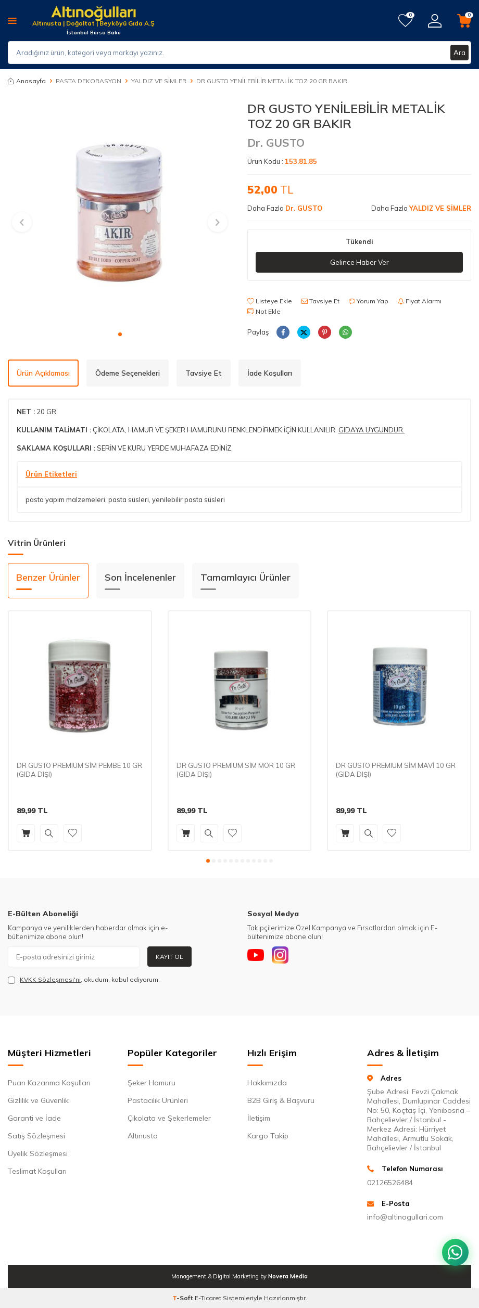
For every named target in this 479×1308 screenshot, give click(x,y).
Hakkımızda (267, 1082)
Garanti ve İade (34, 1118)
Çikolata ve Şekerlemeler (169, 1118)
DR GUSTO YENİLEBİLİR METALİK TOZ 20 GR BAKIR (271, 81)
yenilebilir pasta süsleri (188, 499)
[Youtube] (257, 956)
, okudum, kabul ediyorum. (84, 980)
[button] (120, 334)
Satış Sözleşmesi (36, 1135)
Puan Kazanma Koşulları (49, 1082)
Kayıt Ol (169, 956)
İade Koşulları (269, 373)
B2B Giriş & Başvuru (280, 1100)
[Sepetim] (464, 21)
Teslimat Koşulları (37, 1171)
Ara (459, 52)
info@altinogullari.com (405, 1217)
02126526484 (390, 1182)
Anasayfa (27, 81)
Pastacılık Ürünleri (158, 1100)
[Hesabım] (435, 21)
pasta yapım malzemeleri (65, 499)
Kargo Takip (267, 1135)
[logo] (93, 14)
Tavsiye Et (320, 301)
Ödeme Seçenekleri (127, 373)
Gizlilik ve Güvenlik (38, 1100)
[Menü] (12, 20)
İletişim (258, 1118)
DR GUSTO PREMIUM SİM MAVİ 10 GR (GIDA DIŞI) (396, 769)
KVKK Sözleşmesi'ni (50, 979)
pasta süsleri (128, 499)
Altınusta (143, 1135)
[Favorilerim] (405, 21)
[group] (120, 213)
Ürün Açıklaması (43, 373)
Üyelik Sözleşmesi (38, 1153)
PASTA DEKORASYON (88, 81)
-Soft (183, 1298)
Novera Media (288, 1276)
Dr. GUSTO (276, 142)
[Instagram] (286, 956)
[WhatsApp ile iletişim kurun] (453, 1245)
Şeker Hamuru (151, 1082)
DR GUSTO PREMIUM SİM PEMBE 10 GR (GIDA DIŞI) (79, 769)
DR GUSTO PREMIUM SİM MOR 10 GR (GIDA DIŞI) (236, 769)
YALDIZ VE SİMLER (158, 81)
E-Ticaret (208, 1298)
